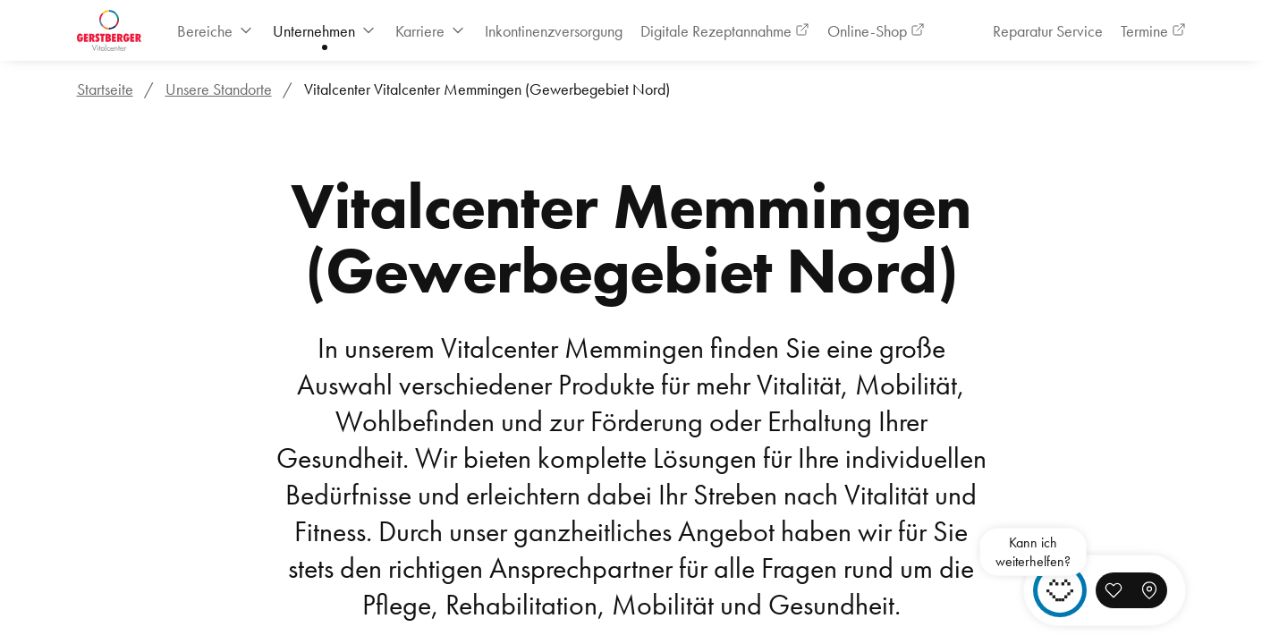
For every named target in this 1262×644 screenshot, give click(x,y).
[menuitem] (216, 31)
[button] (1113, 590)
